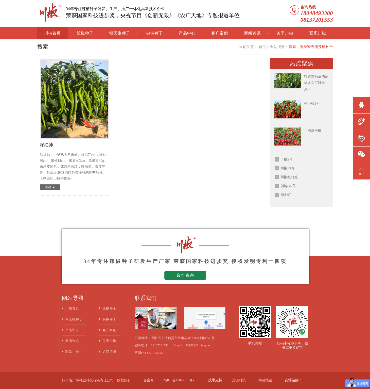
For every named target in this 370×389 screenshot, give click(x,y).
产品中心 (187, 33)
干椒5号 (287, 159)
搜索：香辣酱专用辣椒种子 (311, 47)
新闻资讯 (252, 33)
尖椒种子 (154, 33)
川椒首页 (52, 33)
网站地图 (265, 380)
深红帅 (46, 144)
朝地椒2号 (288, 186)
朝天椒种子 (119, 33)
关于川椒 (285, 33)
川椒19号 (287, 168)
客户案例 (219, 33)
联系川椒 (317, 33)
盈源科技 (239, 380)
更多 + (49, 187)
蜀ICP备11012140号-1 (179, 380)
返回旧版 (109, 352)
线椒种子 (85, 33)
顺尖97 (286, 195)
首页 (262, 47)
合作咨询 (185, 275)
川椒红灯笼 (289, 177)
